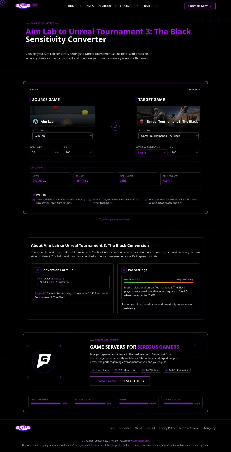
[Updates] (147, 6)
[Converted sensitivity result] (151, 152)
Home (111, 428)
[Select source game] (62, 135)
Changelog (209, 428)
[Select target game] (168, 135)
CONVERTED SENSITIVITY (148, 147)
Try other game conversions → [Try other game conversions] (115, 219)
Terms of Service (189, 428)
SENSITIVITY (36, 147)
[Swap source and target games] (115, 127)
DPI (65, 147)
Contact (150, 428)
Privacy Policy (167, 428)
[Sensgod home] (23, 6)
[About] (104, 6)
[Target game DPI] (185, 152)
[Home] (69, 6)
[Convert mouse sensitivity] (200, 6)
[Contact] (123, 6)
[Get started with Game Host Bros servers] (120, 380)
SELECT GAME (38, 130)
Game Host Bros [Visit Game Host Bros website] (141, 440)
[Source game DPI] (79, 152)
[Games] (87, 6)
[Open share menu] (194, 90)
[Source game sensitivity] (45, 152)
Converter (125, 428)
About (138, 428)
